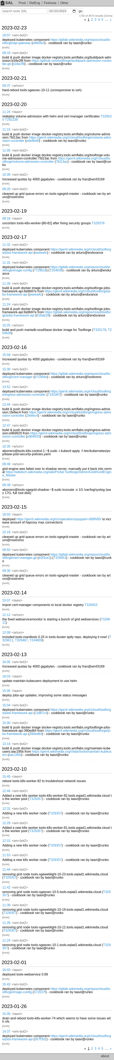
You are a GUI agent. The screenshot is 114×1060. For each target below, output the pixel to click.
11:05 (6, 150)
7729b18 (40, 270)
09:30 (6, 570)
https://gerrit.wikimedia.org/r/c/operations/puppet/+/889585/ (59, 519)
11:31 (6, 262)
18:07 (6, 35)
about (105, 1056)
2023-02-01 (14, 962)
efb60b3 (39, 43)
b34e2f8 (19, 64)
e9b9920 (33, 436)
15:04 (6, 705)
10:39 (6, 174)
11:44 (6, 869)
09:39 (6, 485)
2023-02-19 (14, 211)
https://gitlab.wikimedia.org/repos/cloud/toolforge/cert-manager (56, 375)
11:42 (6, 887)
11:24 (6, 112)
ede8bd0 (32, 140)
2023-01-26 (14, 1006)
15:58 (6, 355)
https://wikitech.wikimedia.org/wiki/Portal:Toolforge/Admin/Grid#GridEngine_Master (56, 473)
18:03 (6, 514)
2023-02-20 (14, 104)
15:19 (6, 532)
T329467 (21, 640)
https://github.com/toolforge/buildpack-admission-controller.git (56, 62)
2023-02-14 (14, 592)
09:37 (6, 85)
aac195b (15, 755)
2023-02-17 (14, 237)
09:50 (6, 550)
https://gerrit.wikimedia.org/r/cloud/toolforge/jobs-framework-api (56, 251)
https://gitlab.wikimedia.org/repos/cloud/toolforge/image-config (56, 990)
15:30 (6, 369)
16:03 (6, 676)
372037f (40, 992)
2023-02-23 (14, 27)
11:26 (6, 283)
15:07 (6, 600)
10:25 (6, 325)
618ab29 (42, 315)
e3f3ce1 (44, 557)
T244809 (36, 640)
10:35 (6, 446)
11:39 (6, 905)
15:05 (6, 691)
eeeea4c (41, 252)
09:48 (6, 464)
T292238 (11, 119)
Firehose (50, 3)
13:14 (6, 744)
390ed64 (36, 734)
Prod (22, 3)
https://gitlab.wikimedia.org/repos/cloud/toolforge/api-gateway (56, 41)
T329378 (98, 223)
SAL (7, 3)
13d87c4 (41, 713)
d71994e (40, 377)
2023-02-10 (14, 769)
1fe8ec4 (32, 415)
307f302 (40, 1039)
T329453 (59, 557)
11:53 (6, 855)
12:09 (6, 632)
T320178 (99, 330)
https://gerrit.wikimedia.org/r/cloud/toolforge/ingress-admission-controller (56, 414)
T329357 (35, 799)
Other (64, 3)
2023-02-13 (14, 654)
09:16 (6, 218)
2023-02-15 (14, 507)
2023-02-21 (14, 78)
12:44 (6, 791)
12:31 (6, 808)
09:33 (6, 53)
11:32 (6, 244)
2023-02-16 (14, 347)
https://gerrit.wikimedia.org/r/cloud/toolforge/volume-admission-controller (56, 139)
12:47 (6, 425)
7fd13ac (61, 161)
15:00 (6, 723)
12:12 (6, 615)
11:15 (6, 129)
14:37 (6, 1031)
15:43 (6, 984)
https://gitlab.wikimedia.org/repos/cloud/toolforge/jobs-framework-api (56, 313)
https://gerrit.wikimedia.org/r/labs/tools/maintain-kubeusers (56, 753)
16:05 (6, 662)
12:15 (6, 840)
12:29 (6, 823)
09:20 (6, 189)
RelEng (34, 3)
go (80, 11)
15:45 (6, 776)
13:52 (6, 387)
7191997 (54, 394)
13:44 (6, 404)
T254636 (55, 270)
